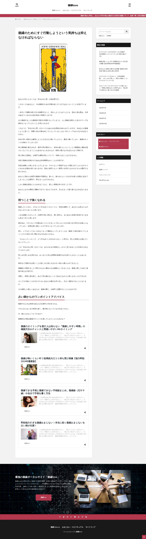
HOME (19, 19)
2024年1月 (102, 118)
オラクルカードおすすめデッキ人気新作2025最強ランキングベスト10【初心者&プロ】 (112, 54)
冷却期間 (109, 35)
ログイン (102, 164)
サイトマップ (87, 10)
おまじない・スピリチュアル (72, 10)
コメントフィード (105, 175)
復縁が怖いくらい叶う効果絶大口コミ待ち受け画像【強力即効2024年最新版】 (113, 62)
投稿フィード (103, 169)
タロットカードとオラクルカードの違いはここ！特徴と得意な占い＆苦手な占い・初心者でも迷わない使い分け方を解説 (113, 88)
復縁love (43, 497)
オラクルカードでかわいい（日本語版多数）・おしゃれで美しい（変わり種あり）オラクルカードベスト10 (113, 78)
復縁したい (101, 35)
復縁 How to (56, 10)
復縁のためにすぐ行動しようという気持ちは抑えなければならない (42, 19)
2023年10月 (103, 123)
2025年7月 (102, 108)
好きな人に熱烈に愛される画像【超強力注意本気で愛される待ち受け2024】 (113, 70)
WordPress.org (104, 180)
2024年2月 (102, 113)
